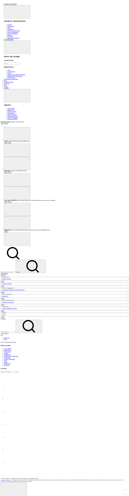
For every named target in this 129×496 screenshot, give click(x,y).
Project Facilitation (12, 33)
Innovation (10, 36)
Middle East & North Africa (14, 76)
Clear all (3, 275)
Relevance (7, 338)
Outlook (9, 24)
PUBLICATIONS (8, 82)
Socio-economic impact (13, 30)
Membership (10, 110)
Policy (9, 27)
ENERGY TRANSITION (10, 4)
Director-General (11, 111)
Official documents (12, 116)
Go (17, 372)
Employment (7, 350)
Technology (10, 29)
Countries (3, 319)
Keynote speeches (7, 283)
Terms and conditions (5, 480)
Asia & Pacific (11, 71)
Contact (6, 353)
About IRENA (11, 108)
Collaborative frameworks (11, 79)
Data (5, 85)
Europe (9, 73)
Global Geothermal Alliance (9, 308)
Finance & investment (8, 302)
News (5, 80)
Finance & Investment (13, 38)
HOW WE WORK (9, 39)
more (2, 281)
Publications (7, 363)
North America (11, 77)
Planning (9, 35)
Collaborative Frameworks (11, 356)
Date (5, 339)
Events (6, 86)
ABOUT (6, 88)
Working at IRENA (12, 119)
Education (6, 83)
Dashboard (5, 296)
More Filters (4, 274)
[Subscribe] (8, 372)
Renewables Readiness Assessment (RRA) (13, 290)
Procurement (10, 113)
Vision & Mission (12, 114)
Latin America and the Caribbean (16, 74)
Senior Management (12, 117)
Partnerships (10, 26)
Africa (9, 70)
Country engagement (12, 32)
